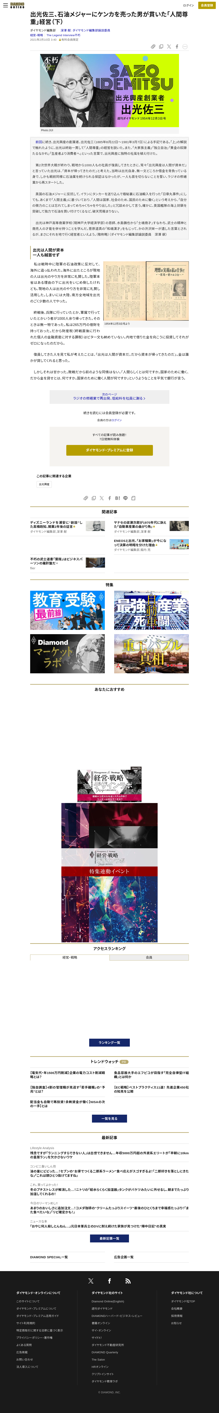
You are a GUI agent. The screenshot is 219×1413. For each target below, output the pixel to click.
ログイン (188, 5)
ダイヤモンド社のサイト (107, 1293)
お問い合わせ (24, 1359)
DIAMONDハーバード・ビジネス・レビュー (117, 1316)
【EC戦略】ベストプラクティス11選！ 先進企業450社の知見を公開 (151, 1089)
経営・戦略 (36, 35)
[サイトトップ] (16, 5)
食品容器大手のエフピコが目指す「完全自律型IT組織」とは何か (151, 1075)
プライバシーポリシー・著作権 (34, 1337)
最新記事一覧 (109, 1238)
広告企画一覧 (124, 1257)
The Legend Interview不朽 (63, 35)
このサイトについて (28, 1301)
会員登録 (207, 5)
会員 (149, 957)
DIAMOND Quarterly (105, 1352)
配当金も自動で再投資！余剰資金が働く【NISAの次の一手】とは (67, 1104)
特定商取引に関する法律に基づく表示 (39, 1330)
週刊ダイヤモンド (102, 1308)
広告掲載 (22, 1352)
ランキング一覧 (109, 1042)
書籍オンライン (101, 1323)
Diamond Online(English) (108, 1301)
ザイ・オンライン (101, 1330)
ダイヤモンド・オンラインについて (38, 1293)
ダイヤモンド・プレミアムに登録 (109, 450)
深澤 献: (85, 30)
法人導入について (27, 1366)
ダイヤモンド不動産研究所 (108, 1345)
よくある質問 (24, 1345)
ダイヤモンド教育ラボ (105, 1381)
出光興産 (44, 484)
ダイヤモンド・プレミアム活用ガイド (37, 1316)
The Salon (98, 1359)
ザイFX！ (97, 1337)
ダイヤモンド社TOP (183, 1301)
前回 (39, 142)
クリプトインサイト (103, 1374)
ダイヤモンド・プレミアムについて (36, 1308)
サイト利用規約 (25, 1323)
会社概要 (176, 1308)
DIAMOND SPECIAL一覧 (49, 1257)
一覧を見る (110, 1118)
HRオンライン (100, 1366)
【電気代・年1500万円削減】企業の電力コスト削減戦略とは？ (67, 1075)
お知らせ (176, 1323)
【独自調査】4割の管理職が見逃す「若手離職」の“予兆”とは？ (67, 1089)
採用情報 (176, 1316)
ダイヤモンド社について (187, 1293)
